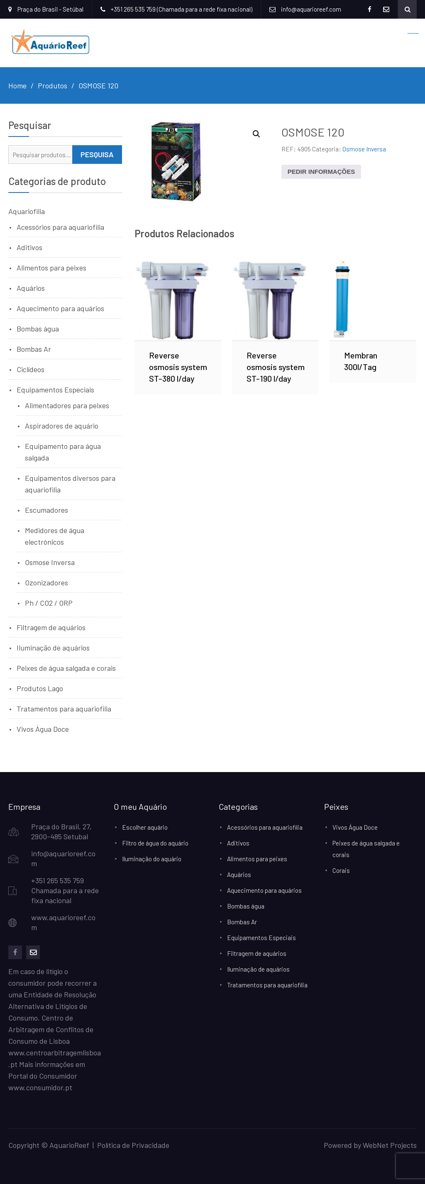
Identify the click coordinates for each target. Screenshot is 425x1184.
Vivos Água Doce (43, 728)
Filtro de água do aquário (155, 843)
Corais (341, 870)
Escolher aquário (145, 827)
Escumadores (46, 509)
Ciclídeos (30, 369)
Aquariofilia (26, 211)
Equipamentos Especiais (55, 389)
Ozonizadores (46, 582)
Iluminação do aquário (151, 858)
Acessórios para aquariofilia (60, 226)
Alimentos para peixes (51, 267)
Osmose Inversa (364, 149)
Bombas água (38, 328)
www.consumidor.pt (40, 1087)
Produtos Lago (40, 688)
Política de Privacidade (133, 1145)
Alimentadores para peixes (67, 405)
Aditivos (29, 247)
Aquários (31, 287)
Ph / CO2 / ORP (49, 602)
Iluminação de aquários (53, 647)
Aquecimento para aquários (60, 308)
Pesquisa (97, 154)
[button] (256, 134)
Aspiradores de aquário (61, 425)
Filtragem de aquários (51, 627)
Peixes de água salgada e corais (66, 667)
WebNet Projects (390, 1145)
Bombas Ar (34, 348)
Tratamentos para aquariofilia (64, 708)
